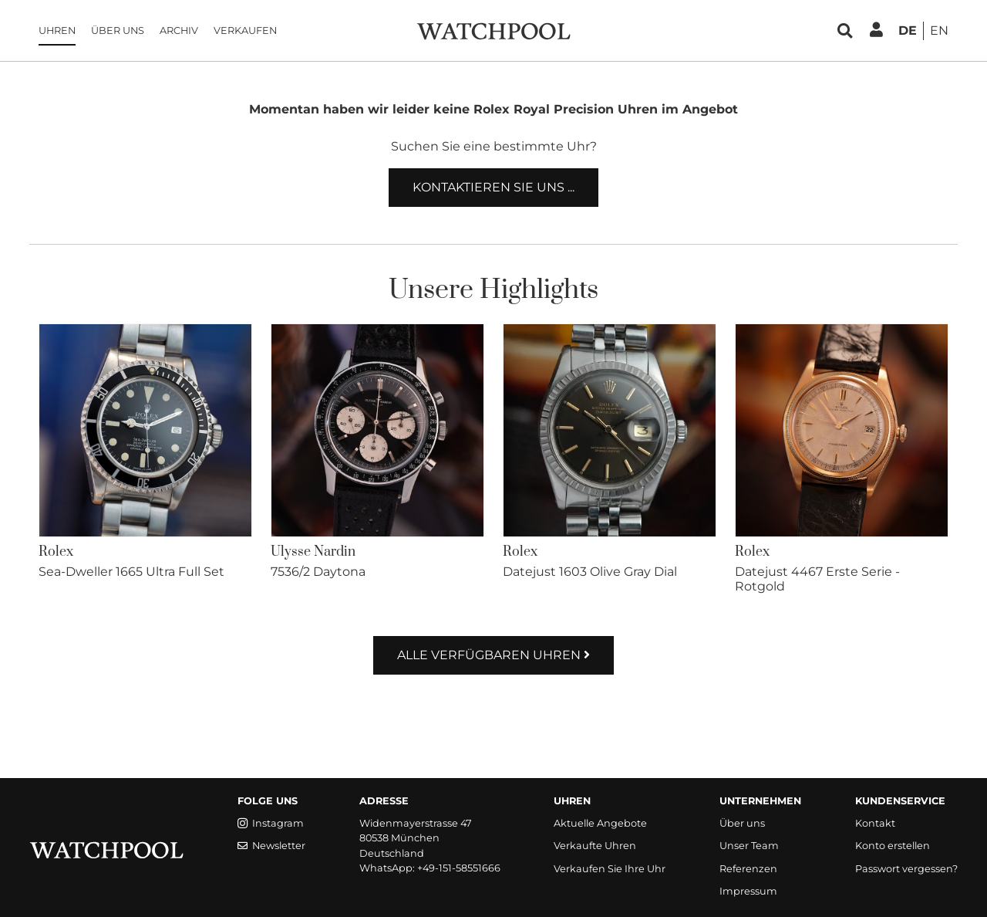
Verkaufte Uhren (595, 845)
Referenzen (748, 869)
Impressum (748, 891)
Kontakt (875, 823)
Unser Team (749, 845)
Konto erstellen (892, 845)
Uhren (57, 30)
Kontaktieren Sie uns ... (493, 187)
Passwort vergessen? (906, 869)
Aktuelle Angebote (600, 823)
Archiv (179, 30)
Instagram (270, 823)
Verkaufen (245, 30)
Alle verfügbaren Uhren (493, 655)
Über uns (117, 30)
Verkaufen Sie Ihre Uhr (609, 869)
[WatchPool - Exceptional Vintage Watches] (493, 29)
